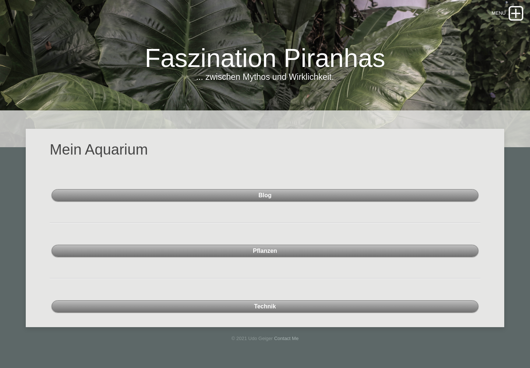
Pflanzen (265, 251)
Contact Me (286, 338)
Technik (265, 306)
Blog (265, 195)
